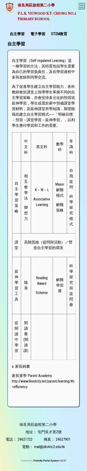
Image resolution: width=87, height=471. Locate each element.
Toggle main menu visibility (82, 5)
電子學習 (37, 34)
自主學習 (17, 34)
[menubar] (39, 33)
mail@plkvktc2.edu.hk (49, 447)
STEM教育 (59, 34)
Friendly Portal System (46, 460)
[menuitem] (17, 33)
